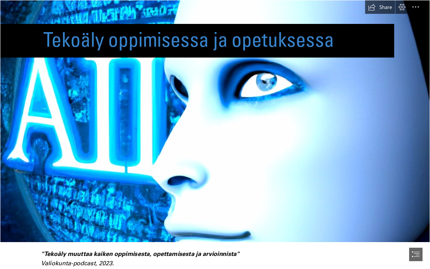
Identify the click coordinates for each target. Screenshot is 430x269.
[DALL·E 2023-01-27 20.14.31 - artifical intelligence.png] (215, 121)
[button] (380, 7)
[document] (215, 134)
